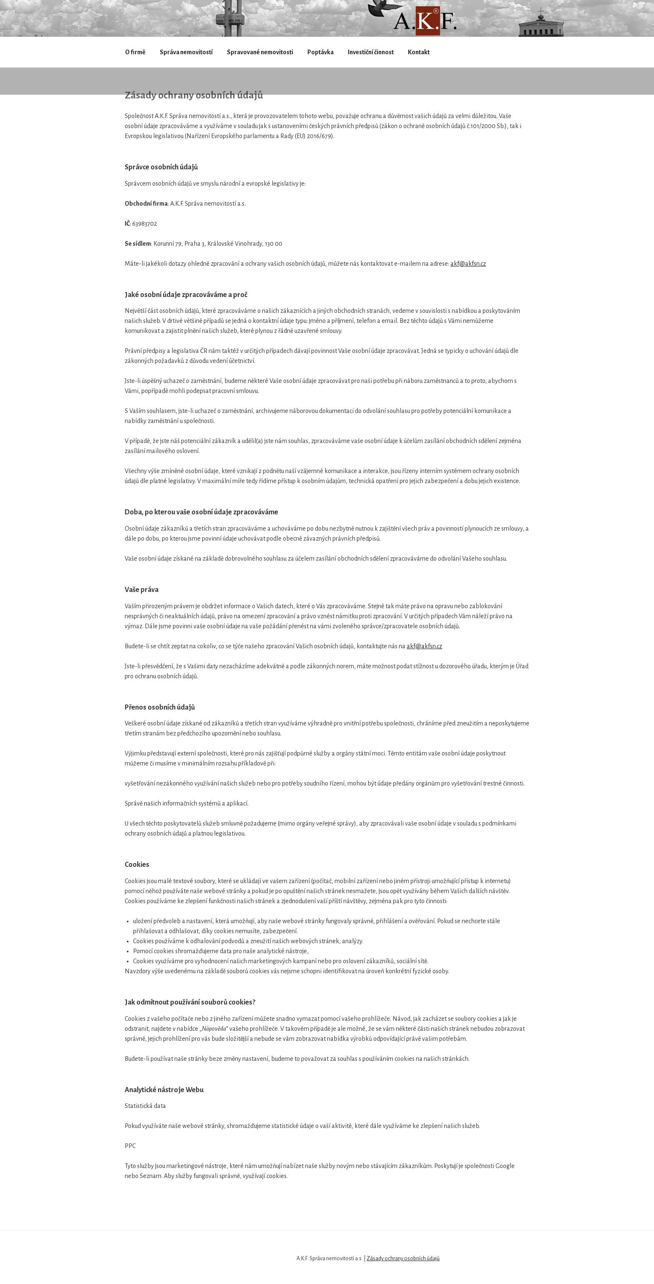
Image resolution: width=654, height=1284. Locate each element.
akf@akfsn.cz (468, 263)
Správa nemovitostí (186, 52)
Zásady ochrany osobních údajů (403, 1258)
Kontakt (419, 52)
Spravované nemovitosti (260, 52)
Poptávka (320, 52)
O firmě (135, 52)
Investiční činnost (371, 52)
